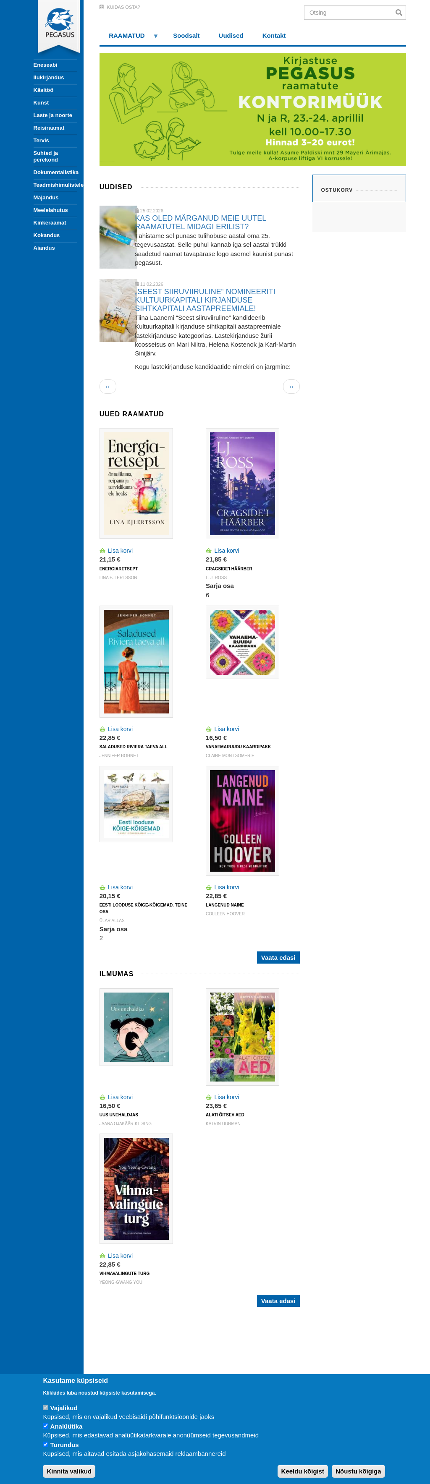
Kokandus (47, 235)
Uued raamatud (132, 414)
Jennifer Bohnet (119, 755)
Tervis (41, 140)
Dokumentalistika (55, 172)
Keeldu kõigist (303, 1471)
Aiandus (44, 248)
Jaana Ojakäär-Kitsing (126, 1123)
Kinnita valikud (69, 1471)
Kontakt (274, 35)
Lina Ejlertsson (118, 577)
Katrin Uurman (223, 1123)
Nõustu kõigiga (358, 1471)
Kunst (41, 102)
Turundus (64, 1444)
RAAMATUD (129, 38)
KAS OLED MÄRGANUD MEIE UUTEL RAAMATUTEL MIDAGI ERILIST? (200, 222)
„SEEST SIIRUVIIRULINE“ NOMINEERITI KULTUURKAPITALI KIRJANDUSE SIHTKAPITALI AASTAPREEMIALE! (205, 300)
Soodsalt (186, 35)
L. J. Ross (216, 577)
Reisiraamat (49, 128)
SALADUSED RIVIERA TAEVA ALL (134, 747)
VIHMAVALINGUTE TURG (125, 1273)
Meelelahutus (51, 210)
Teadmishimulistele (55, 185)
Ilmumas (117, 973)
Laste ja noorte (53, 115)
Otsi (401, 12)
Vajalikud (64, 1407)
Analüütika (66, 1426)
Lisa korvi (120, 550)
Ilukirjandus (49, 77)
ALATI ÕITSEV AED (225, 1115)
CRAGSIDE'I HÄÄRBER (229, 569)
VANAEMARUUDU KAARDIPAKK (238, 747)
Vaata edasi (278, 957)
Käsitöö (44, 90)
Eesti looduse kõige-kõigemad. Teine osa (143, 908)
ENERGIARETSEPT (119, 569)
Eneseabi (46, 65)
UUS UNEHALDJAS (119, 1115)
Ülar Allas (112, 920)
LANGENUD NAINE (225, 905)
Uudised (231, 35)
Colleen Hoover (225, 914)
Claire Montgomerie (230, 755)
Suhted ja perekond (46, 156)
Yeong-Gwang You (121, 1282)
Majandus (46, 197)
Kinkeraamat (50, 222)
